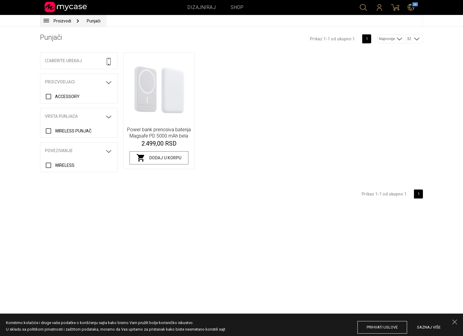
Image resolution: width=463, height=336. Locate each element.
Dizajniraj (202, 7)
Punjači (93, 21)
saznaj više (429, 327)
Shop (237, 7)
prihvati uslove (382, 327)
